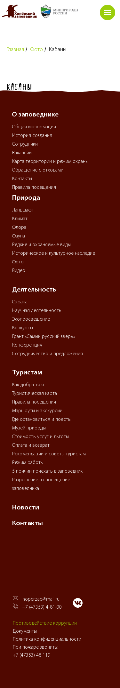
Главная (15, 50)
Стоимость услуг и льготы (40, 436)
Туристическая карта (34, 393)
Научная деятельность (36, 310)
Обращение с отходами (37, 170)
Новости (25, 508)
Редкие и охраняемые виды (41, 244)
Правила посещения (34, 187)
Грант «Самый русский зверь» (43, 336)
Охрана (20, 302)
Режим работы (28, 462)
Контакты (22, 178)
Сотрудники (25, 144)
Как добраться (28, 385)
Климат (20, 218)
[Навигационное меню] (107, 12)
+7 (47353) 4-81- (39, 607)
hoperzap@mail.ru (41, 599)
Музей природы (29, 428)
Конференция (27, 345)
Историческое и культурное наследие (53, 253)
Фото (36, 50)
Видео (18, 270)
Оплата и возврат (31, 445)
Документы (25, 631)
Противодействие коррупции (45, 623)
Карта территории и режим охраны (50, 161)
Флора (19, 227)
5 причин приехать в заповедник (47, 471)
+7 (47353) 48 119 (31, 655)
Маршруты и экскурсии (37, 410)
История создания (32, 135)
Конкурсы (22, 328)
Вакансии (22, 153)
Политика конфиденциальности (47, 639)
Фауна (18, 236)
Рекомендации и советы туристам (49, 454)
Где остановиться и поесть (41, 419)
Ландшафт (23, 210)
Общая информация (34, 127)
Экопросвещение (31, 319)
